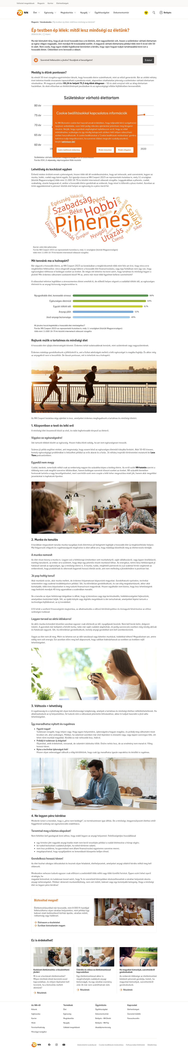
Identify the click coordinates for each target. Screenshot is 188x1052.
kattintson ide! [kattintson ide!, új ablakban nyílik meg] (68, 141)
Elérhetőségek (62, 3)
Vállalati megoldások (25, 3)
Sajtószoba (35, 1014)
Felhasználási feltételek (135, 1045)
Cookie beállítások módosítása (111, 1045)
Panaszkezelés (133, 1018)
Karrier (50, 3)
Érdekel (148, 60)
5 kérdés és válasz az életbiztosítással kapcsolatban (94, 970)
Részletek (41, 992)
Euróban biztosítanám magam (51, 925)
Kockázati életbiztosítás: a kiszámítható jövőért (51, 970)
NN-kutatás (141, 467)
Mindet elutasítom (105, 150)
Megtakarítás (68, 1018)
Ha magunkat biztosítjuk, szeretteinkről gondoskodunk (137, 970)
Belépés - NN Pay (102, 1022)
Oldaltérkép (152, 1045)
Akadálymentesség (103, 1027)
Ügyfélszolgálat (102, 12)
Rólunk (34, 1009)
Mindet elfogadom (124, 150)
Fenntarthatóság (38, 1027)
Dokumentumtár (121, 12)
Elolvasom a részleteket (49, 922)
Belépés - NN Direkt (103, 1018)
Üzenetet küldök (134, 1014)
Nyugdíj (66, 1022)
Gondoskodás (46, 22)
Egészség (67, 1014)
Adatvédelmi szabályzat (86, 1045)
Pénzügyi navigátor (39, 1031)
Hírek (33, 1022)
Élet (64, 1009)
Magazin (41, 3)
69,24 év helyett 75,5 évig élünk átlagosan (83, 83)
